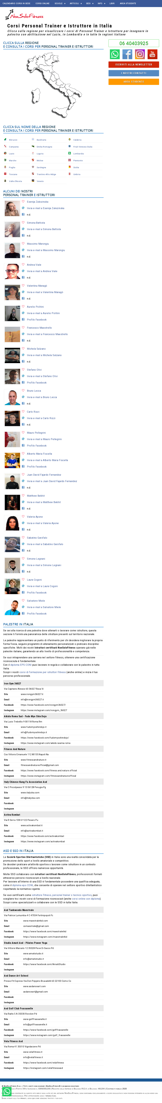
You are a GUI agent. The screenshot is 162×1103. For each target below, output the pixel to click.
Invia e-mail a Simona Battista (44, 229)
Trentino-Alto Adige (46, 174)
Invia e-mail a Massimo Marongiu (46, 250)
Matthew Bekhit (36, 495)
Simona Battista (36, 222)
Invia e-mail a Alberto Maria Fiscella (47, 460)
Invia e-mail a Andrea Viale (42, 271)
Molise (40, 160)
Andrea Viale (34, 264)
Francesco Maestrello (39, 327)
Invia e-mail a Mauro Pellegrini (44, 439)
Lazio (11, 153)
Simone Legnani (36, 558)
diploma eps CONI (22, 885)
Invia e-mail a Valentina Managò (45, 292)
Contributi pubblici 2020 (116, 1089)
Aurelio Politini (35, 306)
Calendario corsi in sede (16, 3)
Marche (12, 160)
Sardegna (41, 167)
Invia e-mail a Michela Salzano (44, 355)
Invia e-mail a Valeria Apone (43, 523)
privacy (23, 1098)
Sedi (88, 3)
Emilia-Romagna (44, 146)
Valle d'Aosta (15, 181)
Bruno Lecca (34, 390)
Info (100, 3)
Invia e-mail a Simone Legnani (44, 565)
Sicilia (76, 167)
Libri (112, 3)
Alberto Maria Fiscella (39, 453)
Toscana (13, 174)
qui (33, 1098)
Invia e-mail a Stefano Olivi (42, 376)
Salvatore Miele (36, 600)
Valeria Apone (35, 516)
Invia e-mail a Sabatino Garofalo (45, 544)
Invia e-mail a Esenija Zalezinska (45, 208)
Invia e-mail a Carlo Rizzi (41, 418)
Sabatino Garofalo (37, 537)
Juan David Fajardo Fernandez (44, 474)
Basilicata (41, 140)
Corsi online (43, 3)
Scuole (59, 3)
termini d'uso (50, 1096)
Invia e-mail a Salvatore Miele (44, 607)
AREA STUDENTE (128, 3)
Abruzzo (13, 140)
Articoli (74, 3)
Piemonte (78, 160)
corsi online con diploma (86, 898)
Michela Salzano (36, 348)
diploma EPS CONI (21, 664)
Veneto (40, 181)
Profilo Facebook (37, 319)
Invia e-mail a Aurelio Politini (43, 313)
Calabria (77, 140)
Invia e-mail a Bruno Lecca (42, 397)
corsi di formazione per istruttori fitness (43, 672)
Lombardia (78, 153)
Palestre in (18, 624)
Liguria (40, 153)
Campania (14, 146)
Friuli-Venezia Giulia (82, 146)
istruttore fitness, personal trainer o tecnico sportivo (62, 895)
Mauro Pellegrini (36, 432)
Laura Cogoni (34, 579)
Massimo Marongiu (38, 243)
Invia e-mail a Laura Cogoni (42, 586)
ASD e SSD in (18, 851)
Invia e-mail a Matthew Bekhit (44, 502)
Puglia (12, 167)
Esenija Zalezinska (37, 201)
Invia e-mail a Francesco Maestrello (47, 334)
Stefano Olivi (34, 369)
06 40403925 (133, 43)
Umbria (76, 174)
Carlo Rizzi (33, 411)
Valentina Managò (37, 285)
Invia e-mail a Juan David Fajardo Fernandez (52, 481)
